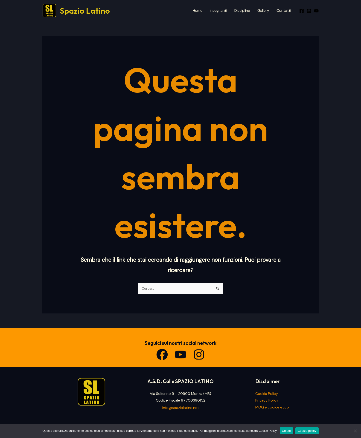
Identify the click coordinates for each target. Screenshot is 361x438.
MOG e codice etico (272, 407)
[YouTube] (180, 354)
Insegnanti (218, 10)
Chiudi (286, 430)
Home (197, 10)
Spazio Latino (85, 11)
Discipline (242, 10)
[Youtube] (316, 11)
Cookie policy (307, 430)
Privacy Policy (266, 400)
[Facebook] (301, 11)
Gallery (263, 10)
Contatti (284, 10)
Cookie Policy (266, 393)
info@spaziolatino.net (180, 407)
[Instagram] (309, 11)
